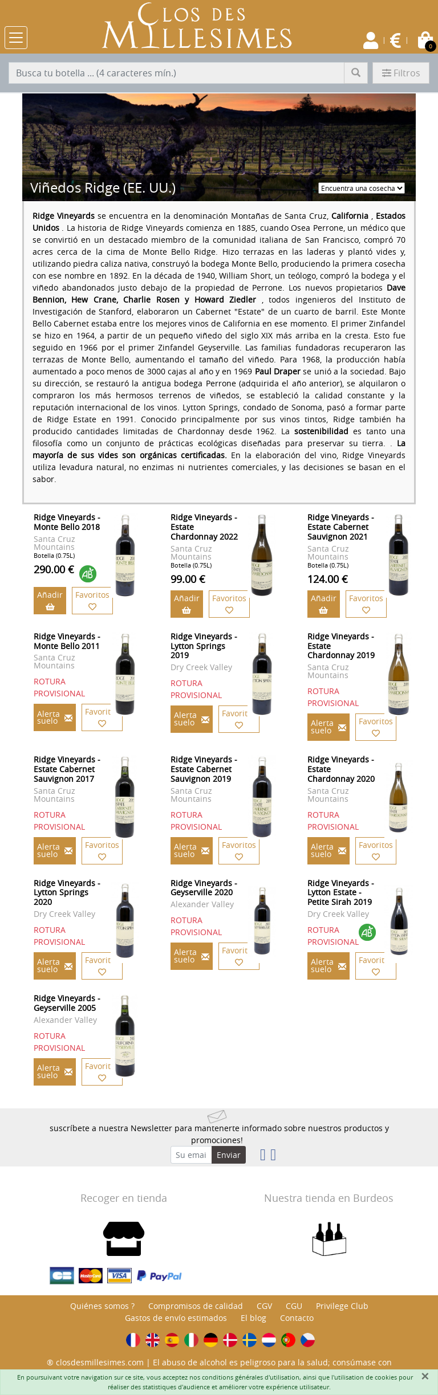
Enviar (229, 1154)
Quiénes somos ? (102, 1305)
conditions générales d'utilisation (250, 1377)
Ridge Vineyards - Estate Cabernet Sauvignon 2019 (204, 769)
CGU (294, 1305)
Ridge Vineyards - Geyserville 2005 (67, 1003)
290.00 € (54, 569)
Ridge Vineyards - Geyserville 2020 (204, 888)
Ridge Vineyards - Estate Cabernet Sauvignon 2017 (67, 769)
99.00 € (188, 579)
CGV (264, 1305)
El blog (253, 1317)
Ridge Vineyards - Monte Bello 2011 (67, 641)
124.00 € (327, 579)
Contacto (297, 1317)
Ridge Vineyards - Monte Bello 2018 (67, 522)
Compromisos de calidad (195, 1305)
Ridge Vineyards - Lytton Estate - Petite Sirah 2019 (340, 893)
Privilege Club (342, 1305)
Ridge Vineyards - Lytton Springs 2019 (204, 646)
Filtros (401, 73)
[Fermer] (425, 1376)
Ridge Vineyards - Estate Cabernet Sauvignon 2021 (340, 527)
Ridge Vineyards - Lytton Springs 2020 (67, 893)
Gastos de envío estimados (176, 1317)
